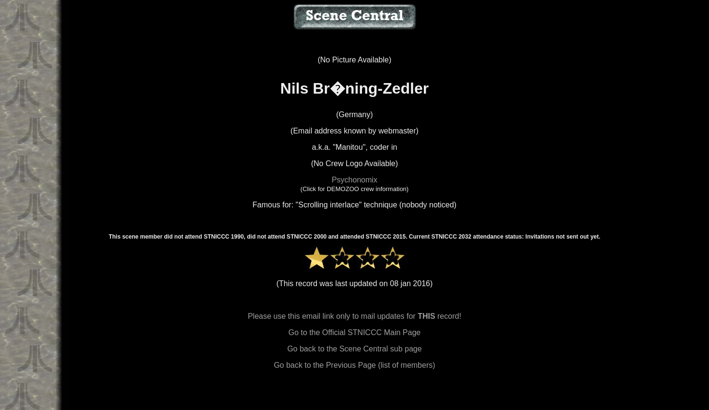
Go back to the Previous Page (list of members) (354, 365)
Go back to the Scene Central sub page (354, 349)
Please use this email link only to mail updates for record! (354, 316)
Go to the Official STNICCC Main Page (354, 332)
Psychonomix (354, 180)
